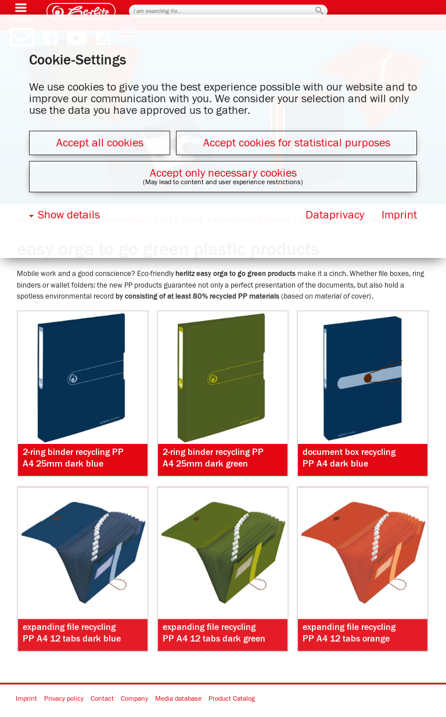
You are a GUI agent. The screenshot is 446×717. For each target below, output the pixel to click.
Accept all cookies (99, 143)
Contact (102, 699)
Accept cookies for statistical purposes (296, 143)
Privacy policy (64, 699)
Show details (69, 215)
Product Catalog (231, 699)
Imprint (26, 699)
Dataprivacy (334, 215)
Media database (178, 699)
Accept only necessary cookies (223, 173)
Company (134, 699)
